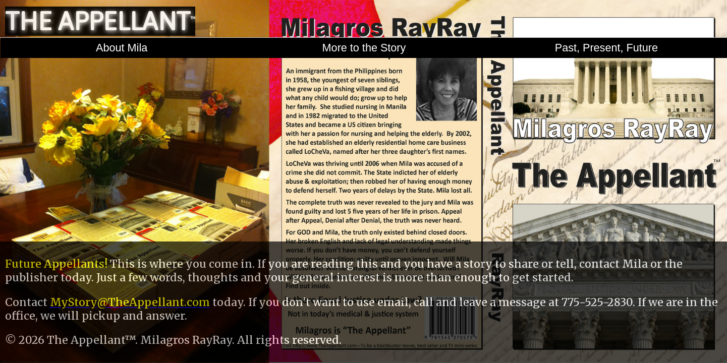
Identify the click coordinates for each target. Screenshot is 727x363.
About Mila (121, 47)
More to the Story (364, 47)
